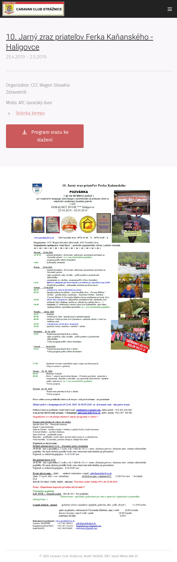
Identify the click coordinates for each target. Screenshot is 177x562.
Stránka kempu (30, 113)
